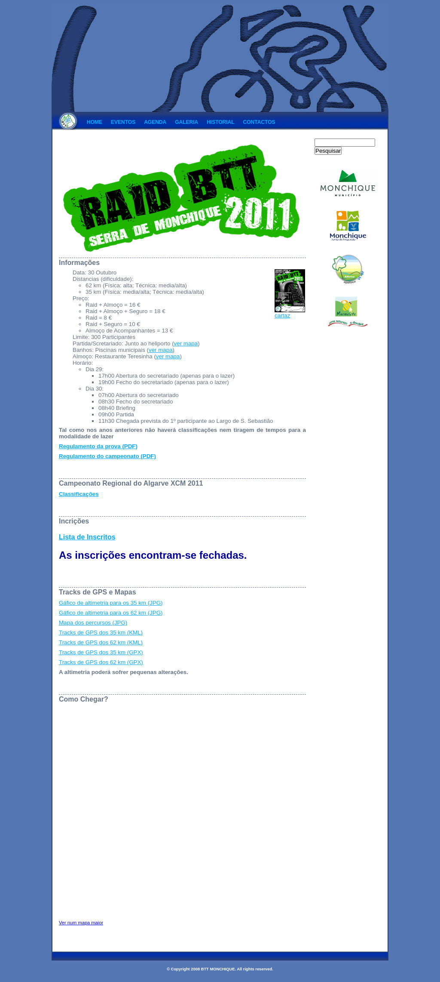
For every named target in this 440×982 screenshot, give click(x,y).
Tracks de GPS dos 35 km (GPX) (101, 652)
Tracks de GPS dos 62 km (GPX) (101, 662)
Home (94, 122)
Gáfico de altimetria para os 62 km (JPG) (110, 613)
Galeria (186, 122)
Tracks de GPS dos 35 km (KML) (101, 632)
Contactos (259, 122)
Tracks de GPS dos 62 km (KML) (101, 642)
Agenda (155, 122)
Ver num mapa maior (81, 922)
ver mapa (186, 343)
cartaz (290, 313)
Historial (220, 122)
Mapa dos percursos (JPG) (93, 622)
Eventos (123, 122)
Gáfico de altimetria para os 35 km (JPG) (110, 603)
